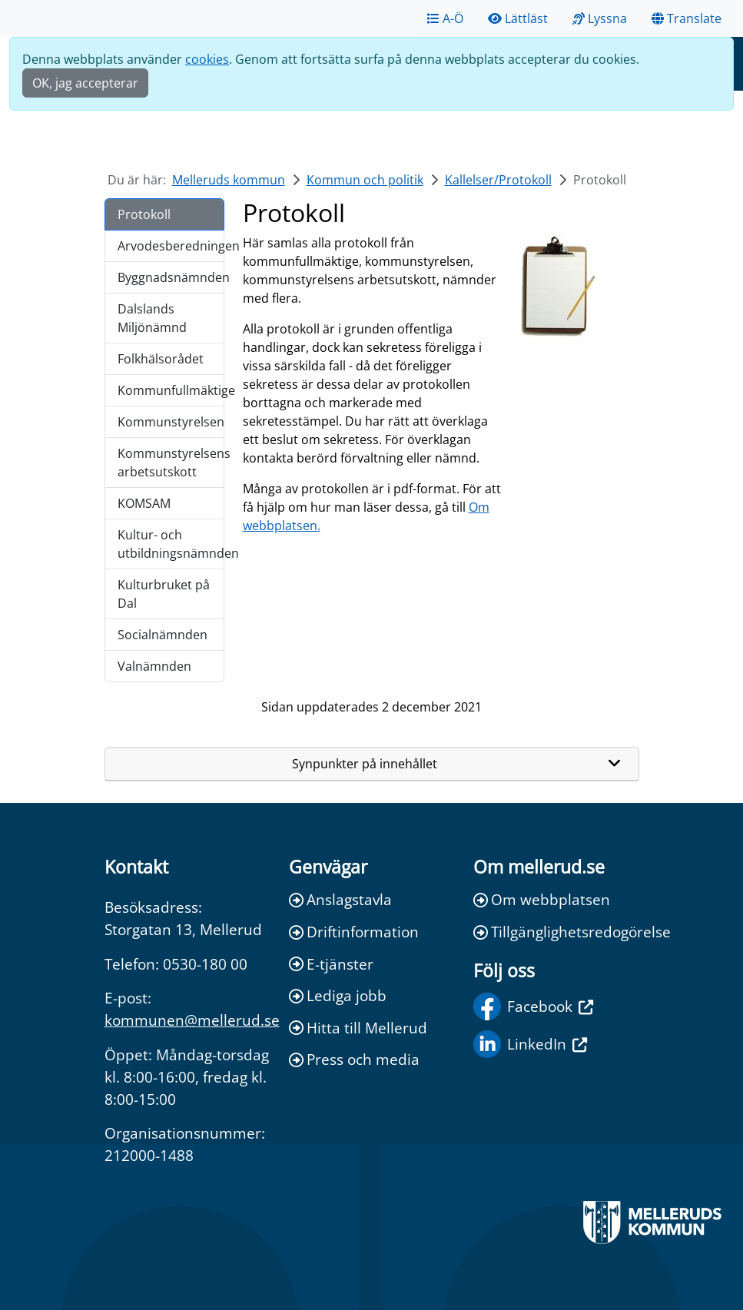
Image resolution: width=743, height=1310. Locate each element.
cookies (207, 59)
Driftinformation (354, 931)
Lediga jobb (337, 995)
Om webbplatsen (541, 899)
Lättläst (518, 18)
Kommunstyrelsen (171, 421)
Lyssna (599, 18)
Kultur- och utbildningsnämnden (171, 544)
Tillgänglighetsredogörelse (556, 931)
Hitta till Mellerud (358, 1027)
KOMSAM (144, 503)
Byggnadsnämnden (171, 277)
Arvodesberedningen (171, 245)
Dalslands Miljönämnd (152, 318)
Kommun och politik (365, 179)
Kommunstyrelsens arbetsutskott (171, 462)
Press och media (354, 1059)
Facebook (533, 1006)
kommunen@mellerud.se (192, 1020)
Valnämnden (154, 666)
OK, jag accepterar (85, 83)
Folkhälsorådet (161, 358)
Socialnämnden (162, 634)
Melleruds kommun (228, 179)
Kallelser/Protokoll (498, 179)
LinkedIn (530, 1044)
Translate (686, 18)
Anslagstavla (340, 899)
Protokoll (144, 214)
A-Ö (445, 18)
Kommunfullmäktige (171, 390)
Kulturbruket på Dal (164, 594)
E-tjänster (331, 963)
